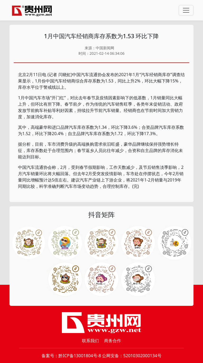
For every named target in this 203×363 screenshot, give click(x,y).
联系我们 (90, 341)
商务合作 (112, 341)
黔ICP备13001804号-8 (79, 356)
